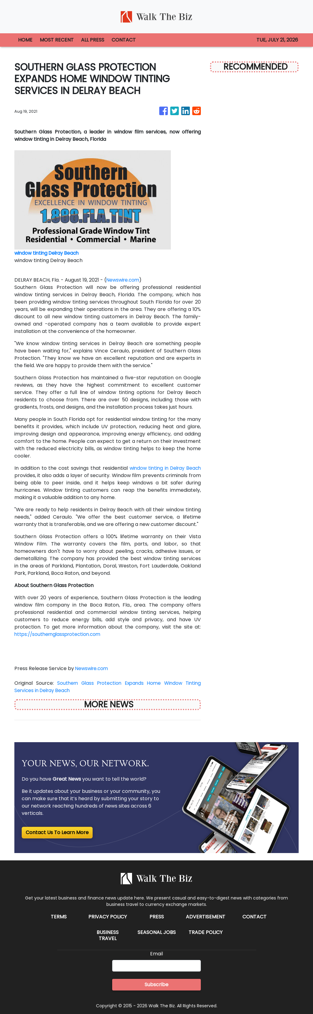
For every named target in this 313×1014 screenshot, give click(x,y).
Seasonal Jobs (157, 932)
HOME (25, 39)
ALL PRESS (92, 39)
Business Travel (108, 935)
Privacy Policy (107, 916)
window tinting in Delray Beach (164, 468)
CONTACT (124, 39)
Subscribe (156, 984)
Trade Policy (206, 932)
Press (156, 916)
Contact (254, 916)
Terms (59, 916)
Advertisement (205, 916)
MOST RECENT (57, 39)
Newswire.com (123, 279)
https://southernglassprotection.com (59, 634)
